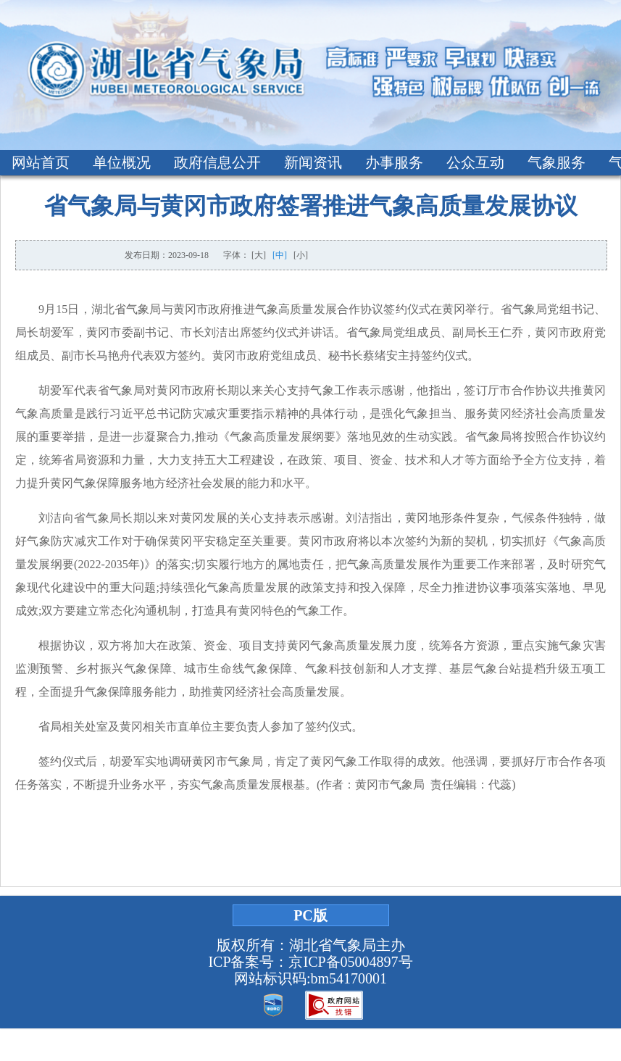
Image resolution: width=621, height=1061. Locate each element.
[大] (258, 255)
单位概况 (122, 162)
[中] (279, 255)
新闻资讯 (313, 162)
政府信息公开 (217, 162)
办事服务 (394, 162)
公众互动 (475, 162)
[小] (300, 255)
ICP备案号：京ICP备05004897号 (310, 962)
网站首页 (41, 162)
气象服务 (556, 162)
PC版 (310, 915)
